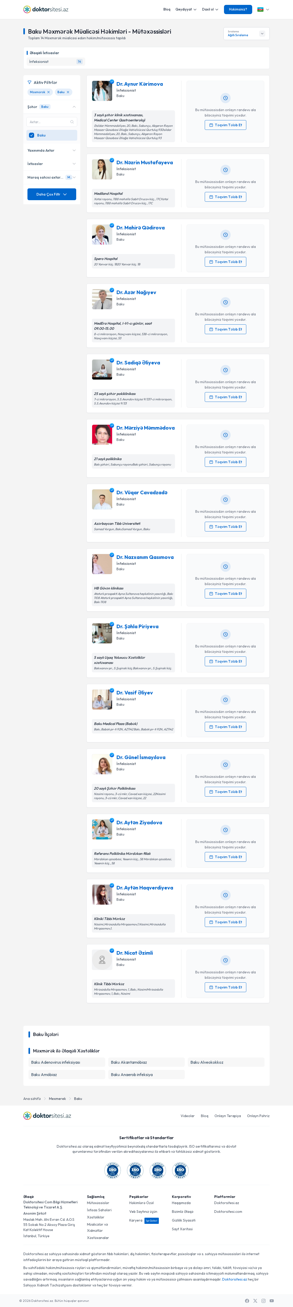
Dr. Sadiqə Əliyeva (138, 362)
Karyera (144, 1220)
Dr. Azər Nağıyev (136, 292)
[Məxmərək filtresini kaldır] (48, 92)
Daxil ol (210, 9)
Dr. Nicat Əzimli (134, 953)
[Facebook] (247, 1301)
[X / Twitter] (255, 1301)
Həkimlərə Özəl (141, 1202)
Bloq (166, 9)
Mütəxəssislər (98, 1202)
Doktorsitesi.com (228, 1211)
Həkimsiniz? (238, 9)
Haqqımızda (181, 1202)
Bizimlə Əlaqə (182, 1211)
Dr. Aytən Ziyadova (139, 822)
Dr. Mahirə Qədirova (140, 227)
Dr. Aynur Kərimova (139, 84)
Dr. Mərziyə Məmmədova (145, 427)
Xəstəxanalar (98, 1237)
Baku (78, 1098)
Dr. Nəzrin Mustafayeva (144, 162)
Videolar (188, 1116)
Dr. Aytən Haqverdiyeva (144, 887)
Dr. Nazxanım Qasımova (145, 557)
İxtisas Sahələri (99, 1210)
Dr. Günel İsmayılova (140, 757)
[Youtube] (272, 1301)
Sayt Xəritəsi (182, 1229)
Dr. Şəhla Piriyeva (137, 626)
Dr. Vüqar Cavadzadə (141, 492)
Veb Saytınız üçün (143, 1211)
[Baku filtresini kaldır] (68, 92)
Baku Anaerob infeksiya (132, 1074)
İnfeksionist (126, 90)
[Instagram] (263, 1301)
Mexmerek (57, 1098)
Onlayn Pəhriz (258, 1116)
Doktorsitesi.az (226, 1202)
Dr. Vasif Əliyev (134, 692)
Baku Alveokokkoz (206, 1062)
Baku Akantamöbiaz (129, 1062)
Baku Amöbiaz (44, 1074)
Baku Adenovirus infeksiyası (55, 1062)
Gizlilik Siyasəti (184, 1220)
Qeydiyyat (186, 9)
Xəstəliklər (95, 1217)
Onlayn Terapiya (227, 1116)
